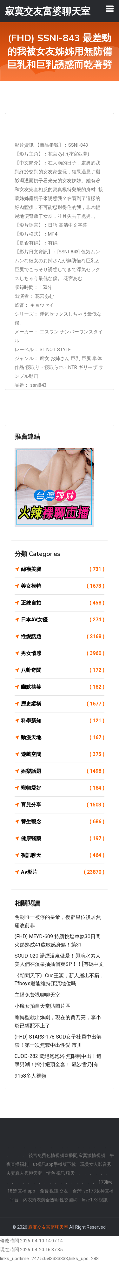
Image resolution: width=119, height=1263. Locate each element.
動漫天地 (62, 737)
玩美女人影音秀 (95, 1164)
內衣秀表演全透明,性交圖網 (50, 1199)
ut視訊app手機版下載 (54, 1164)
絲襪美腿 (62, 569)
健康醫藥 (62, 838)
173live (105, 1182)
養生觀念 (62, 821)
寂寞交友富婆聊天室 (48, 1227)
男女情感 (62, 653)
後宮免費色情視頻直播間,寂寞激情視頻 (67, 1155)
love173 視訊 (95, 1199)
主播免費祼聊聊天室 (37, 995)
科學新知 (62, 720)
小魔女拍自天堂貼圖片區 (42, 1006)
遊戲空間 (62, 754)
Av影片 (62, 872)
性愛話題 (62, 636)
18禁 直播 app (21, 1190)
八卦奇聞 (62, 670)
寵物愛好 (62, 788)
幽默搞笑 (62, 687)
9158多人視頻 (30, 1076)
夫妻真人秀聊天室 (24, 1173)
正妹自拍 (62, 602)
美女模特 (62, 586)
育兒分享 (62, 804)
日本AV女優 (62, 619)
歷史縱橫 (62, 703)
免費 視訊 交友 (54, 1190)
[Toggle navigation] (109, 8)
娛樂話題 (62, 771)
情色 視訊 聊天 (60, 1173)
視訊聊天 (62, 855)
